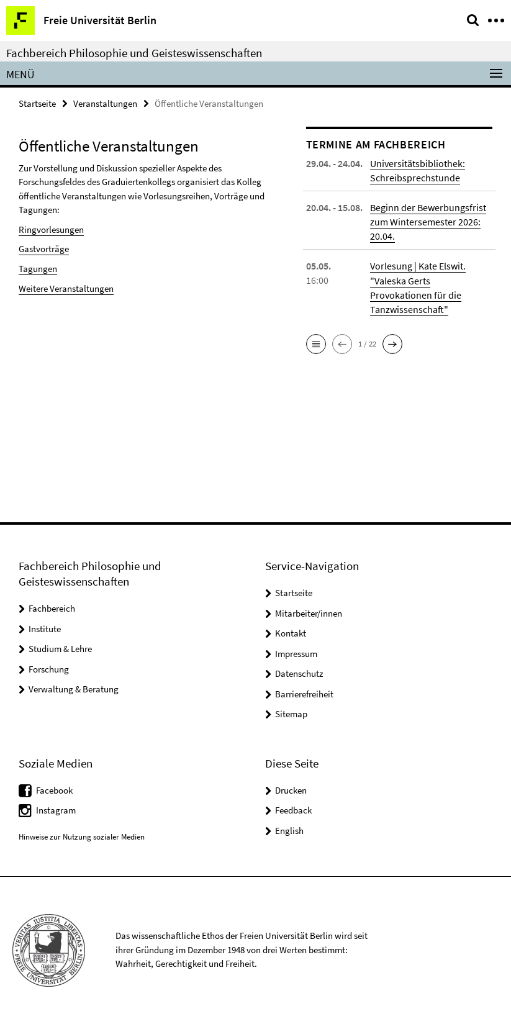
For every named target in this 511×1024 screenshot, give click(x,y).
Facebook (54, 790)
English (289, 830)
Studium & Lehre (60, 649)
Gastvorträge (44, 249)
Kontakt (290, 633)
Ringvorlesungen (51, 229)
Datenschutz (299, 673)
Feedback (293, 810)
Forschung (49, 669)
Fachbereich (52, 608)
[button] (316, 343)
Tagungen (38, 268)
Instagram (56, 810)
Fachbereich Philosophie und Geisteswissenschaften (134, 52)
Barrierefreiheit (304, 694)
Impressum (296, 653)
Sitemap (291, 714)
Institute (45, 629)
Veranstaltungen (105, 103)
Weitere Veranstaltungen (66, 288)
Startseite (37, 103)
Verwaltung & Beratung (74, 689)
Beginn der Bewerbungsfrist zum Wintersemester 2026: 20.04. (428, 221)
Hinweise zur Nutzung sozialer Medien (82, 836)
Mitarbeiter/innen (308, 613)
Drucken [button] (291, 790)
